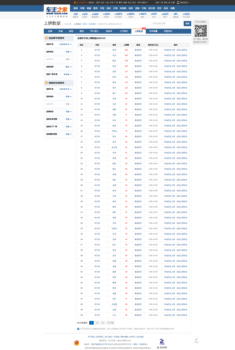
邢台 (114, 136)
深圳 (98, 3)
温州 (114, 72)
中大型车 (118, 17)
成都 (125, 3)
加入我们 (108, 337)
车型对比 (168, 31)
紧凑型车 (95, 17)
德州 (114, 82)
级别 (71, 31)
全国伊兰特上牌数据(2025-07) (110, 24)
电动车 (109, 31)
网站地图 (124, 337)
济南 (114, 99)
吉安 (114, 256)
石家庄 (114, 228)
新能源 (175, 17)
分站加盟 (140, 337)
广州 (116, 3)
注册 (173, 3)
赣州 (114, 164)
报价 (109, 8)
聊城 (114, 283)
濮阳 (114, 109)
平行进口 (186, 17)
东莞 (114, 239)
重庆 (120, 3)
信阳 (114, 218)
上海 (107, 3)
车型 (102, 8)
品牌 (50, 31)
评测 (82, 8)
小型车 (84, 17)
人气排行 (124, 31)
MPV (165, 17)
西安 (114, 288)
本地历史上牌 (169, 50)
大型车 (130, 17)
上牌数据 (77, 24)
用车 (159, 8)
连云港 (114, 147)
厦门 (114, 93)
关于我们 (91, 337)
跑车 (142, 17)
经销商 (123, 8)
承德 (114, 174)
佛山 (114, 180)
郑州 (114, 50)
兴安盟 (114, 304)
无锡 (114, 266)
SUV (154, 17)
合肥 (114, 185)
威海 (114, 272)
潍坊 (114, 212)
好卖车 (132, 337)
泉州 (114, 142)
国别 (82, 31)
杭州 (114, 66)
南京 (114, 201)
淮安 (114, 250)
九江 (114, 315)
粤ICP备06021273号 (99, 344)
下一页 (110, 323)
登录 (165, 3)
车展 (144, 8)
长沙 (129, 3)
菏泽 (114, 153)
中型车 (106, 17)
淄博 (114, 261)
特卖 (131, 8)
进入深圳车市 (82, 3)
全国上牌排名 (181, 50)
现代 (85, 24)
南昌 (114, 126)
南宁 (114, 245)
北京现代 (92, 24)
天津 (111, 3)
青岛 (114, 88)
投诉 (166, 8)
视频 (89, 8)
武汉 (134, 3)
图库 (95, 8)
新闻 (76, 8)
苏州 (114, 77)
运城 (114, 310)
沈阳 (114, 115)
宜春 (114, 158)
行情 (115, 8)
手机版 (116, 337)
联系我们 (100, 337)
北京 (102, 3)
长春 (114, 196)
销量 (172, 8)
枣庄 (114, 299)
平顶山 (114, 131)
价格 (61, 31)
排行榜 (151, 8)
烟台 (114, 169)
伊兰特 (97, 50)
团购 (137, 8)
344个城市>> (142, 3)
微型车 (75, 17)
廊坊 (114, 207)
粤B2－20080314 (140, 344)
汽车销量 (153, 31)
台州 (114, 234)
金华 (114, 191)
